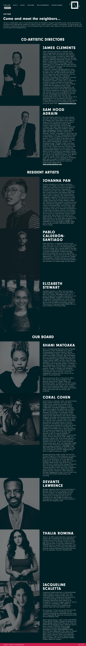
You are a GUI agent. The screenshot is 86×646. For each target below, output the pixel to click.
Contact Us (5, 644)
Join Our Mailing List (19, 644)
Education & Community (57, 5)
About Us (15, 5)
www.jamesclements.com (67, 103)
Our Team (22, 5)
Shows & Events (7, 5)
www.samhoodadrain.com (52, 164)
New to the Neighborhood (43, 5)
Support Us (7, 7)
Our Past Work (30, 5)
